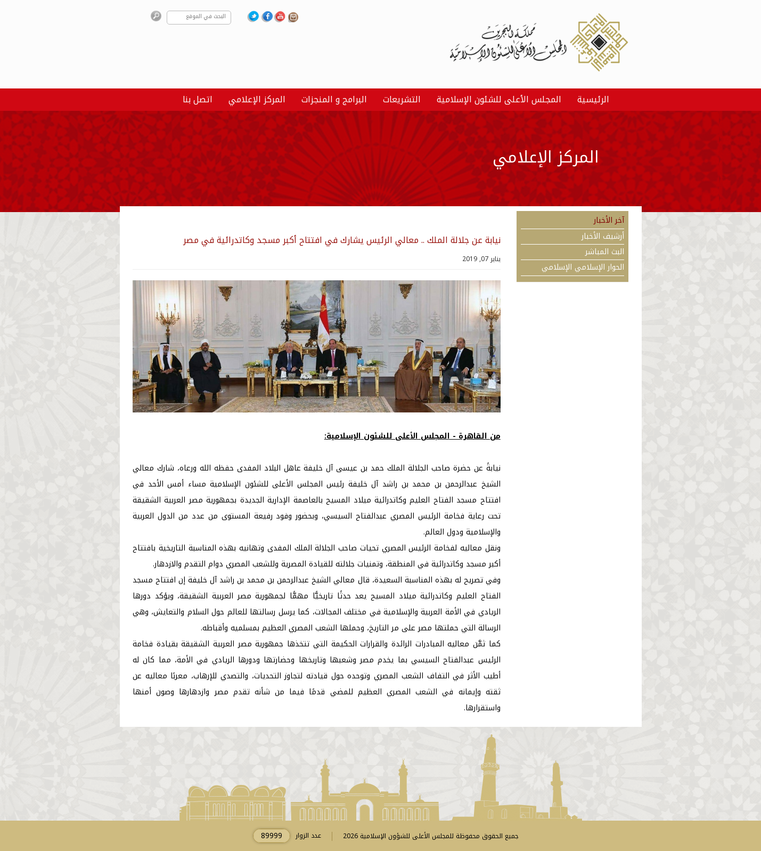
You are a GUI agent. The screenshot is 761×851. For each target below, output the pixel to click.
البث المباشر (604, 252)
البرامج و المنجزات (334, 99)
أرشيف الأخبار (603, 236)
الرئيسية (593, 99)
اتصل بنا (197, 99)
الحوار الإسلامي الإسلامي (583, 267)
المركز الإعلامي (256, 99)
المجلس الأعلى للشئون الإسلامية (499, 99)
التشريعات (402, 99)
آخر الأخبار (609, 220)
